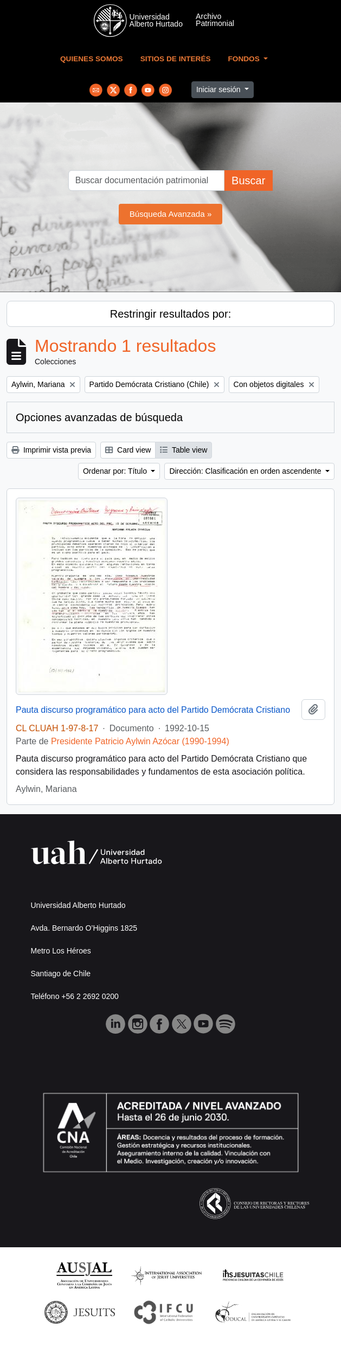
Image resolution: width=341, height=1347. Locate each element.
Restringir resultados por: (170, 314)
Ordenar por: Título (116, 471)
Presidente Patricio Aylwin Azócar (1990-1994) (140, 741)
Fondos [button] (245, 59)
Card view (128, 450)
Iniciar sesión (219, 89)
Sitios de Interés (175, 59)
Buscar (248, 180)
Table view (183, 450)
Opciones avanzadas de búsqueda (99, 417)
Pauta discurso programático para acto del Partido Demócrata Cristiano (153, 709)
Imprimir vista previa (51, 450)
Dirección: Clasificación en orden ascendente (246, 471)
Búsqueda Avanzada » (171, 213)
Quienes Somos (91, 59)
